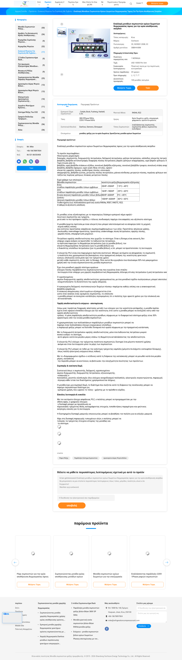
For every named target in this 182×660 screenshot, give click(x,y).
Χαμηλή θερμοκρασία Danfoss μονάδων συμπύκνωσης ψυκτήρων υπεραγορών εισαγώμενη (52, 640)
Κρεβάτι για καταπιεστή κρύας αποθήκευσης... (31, 34)
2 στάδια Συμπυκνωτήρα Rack (83, 603)
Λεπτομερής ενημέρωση (67, 104)
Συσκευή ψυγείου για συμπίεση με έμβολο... (31, 52)
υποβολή (72, 505)
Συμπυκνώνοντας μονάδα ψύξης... (31, 124)
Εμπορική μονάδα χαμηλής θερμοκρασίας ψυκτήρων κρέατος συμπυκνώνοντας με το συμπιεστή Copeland (53, 628)
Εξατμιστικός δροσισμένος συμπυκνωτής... (31, 99)
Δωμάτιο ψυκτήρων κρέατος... (31, 107)
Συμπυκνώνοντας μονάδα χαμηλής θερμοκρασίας (52, 605)
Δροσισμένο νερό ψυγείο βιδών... (31, 91)
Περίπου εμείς (21, 615)
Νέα (16, 619)
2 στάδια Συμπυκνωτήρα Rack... (31, 59)
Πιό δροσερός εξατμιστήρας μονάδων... (31, 65)
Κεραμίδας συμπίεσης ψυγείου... (31, 41)
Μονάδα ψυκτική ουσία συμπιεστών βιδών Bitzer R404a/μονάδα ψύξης (83, 623)
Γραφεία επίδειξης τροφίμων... (31, 118)
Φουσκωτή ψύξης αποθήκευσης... (31, 72)
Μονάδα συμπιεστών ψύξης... (31, 28)
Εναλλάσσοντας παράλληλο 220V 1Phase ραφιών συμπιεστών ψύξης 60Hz (146, 577)
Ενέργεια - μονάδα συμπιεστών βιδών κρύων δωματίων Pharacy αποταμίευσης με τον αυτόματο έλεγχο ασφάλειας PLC (85, 636)
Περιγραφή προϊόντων (90, 104)
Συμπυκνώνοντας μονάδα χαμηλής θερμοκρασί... (31, 78)
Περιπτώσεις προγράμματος (116, 3)
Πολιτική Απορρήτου (23, 629)
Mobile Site (19, 626)
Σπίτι (17, 608)
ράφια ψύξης (63, 458)
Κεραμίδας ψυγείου (31, 46)
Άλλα (31, 130)
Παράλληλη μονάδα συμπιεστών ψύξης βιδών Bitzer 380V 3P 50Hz (86, 611)
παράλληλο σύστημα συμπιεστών (85, 458)
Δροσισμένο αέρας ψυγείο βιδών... (31, 85)
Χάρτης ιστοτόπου (22, 622)
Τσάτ (31, 168)
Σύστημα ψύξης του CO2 (31, 112)
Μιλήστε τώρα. (157, 3)
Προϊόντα (19, 611)
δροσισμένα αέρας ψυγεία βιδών (115, 458)
